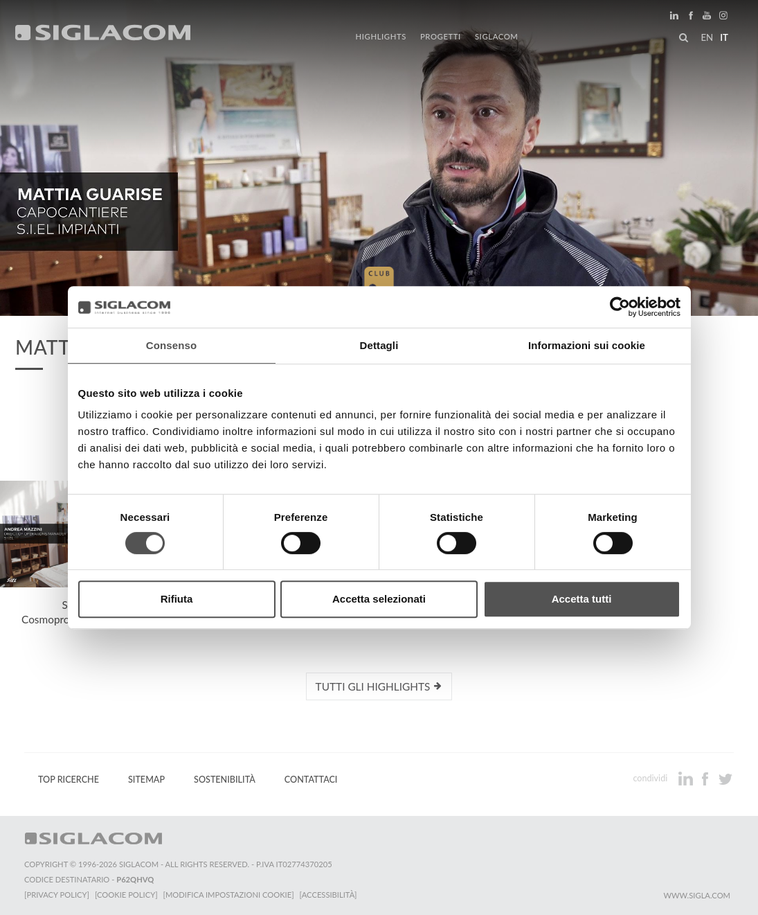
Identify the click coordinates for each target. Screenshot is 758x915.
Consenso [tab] (171, 345)
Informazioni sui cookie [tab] (586, 345)
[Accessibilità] (328, 894)
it (724, 37)
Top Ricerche (68, 779)
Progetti (440, 36)
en (707, 37)
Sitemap (146, 779)
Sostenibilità (224, 779)
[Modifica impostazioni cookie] (228, 894)
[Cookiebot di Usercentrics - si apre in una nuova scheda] (619, 306)
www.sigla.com (696, 895)
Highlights (381, 36)
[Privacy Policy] (56, 894)
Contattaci (311, 779)
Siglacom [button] (501, 36)
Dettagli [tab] (379, 345)
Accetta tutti (582, 599)
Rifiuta (177, 599)
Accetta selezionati (379, 599)
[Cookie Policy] (126, 894)
